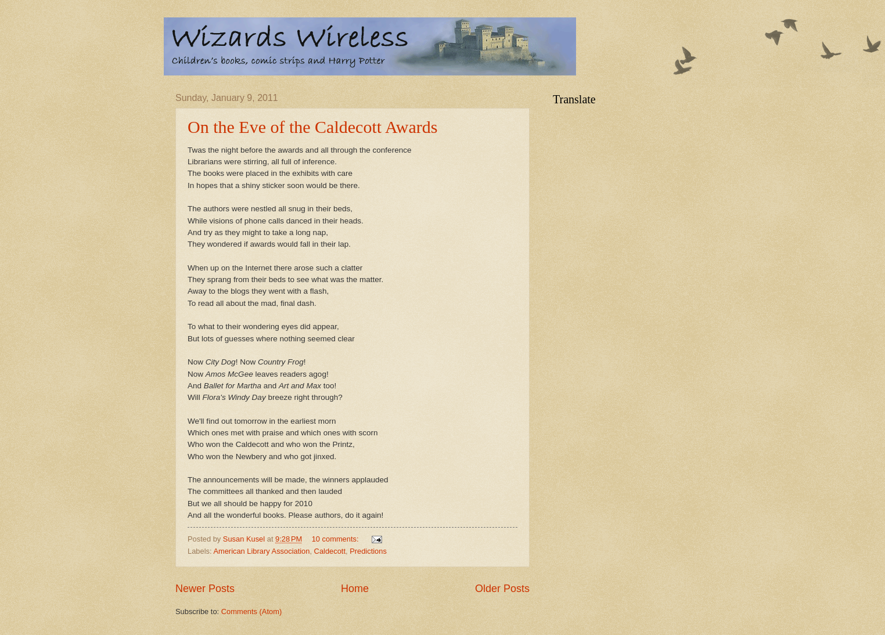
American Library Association (261, 551)
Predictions (368, 551)
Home (355, 588)
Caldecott (330, 551)
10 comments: (336, 539)
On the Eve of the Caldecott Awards (312, 126)
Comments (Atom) (251, 611)
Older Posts (502, 588)
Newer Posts (205, 588)
